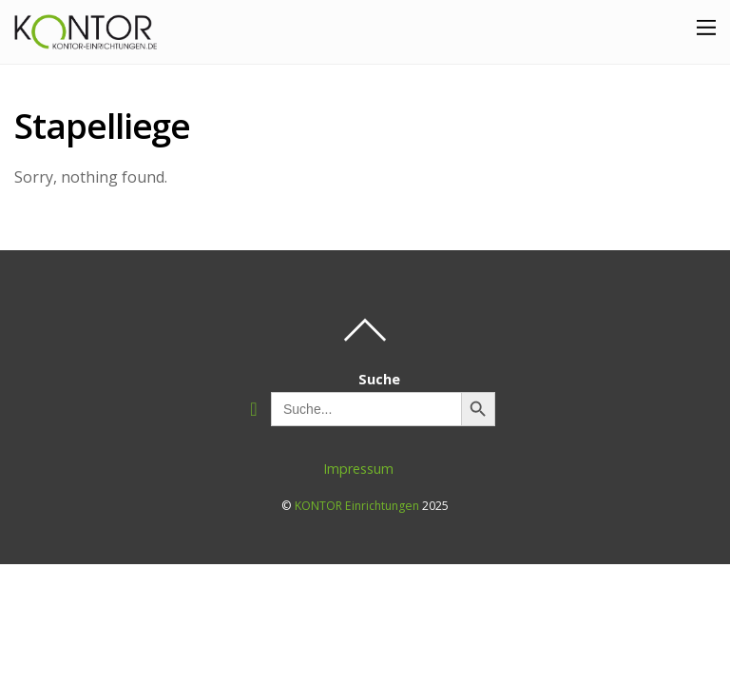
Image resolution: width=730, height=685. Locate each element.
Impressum (358, 469)
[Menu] (706, 26)
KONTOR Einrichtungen (357, 506)
